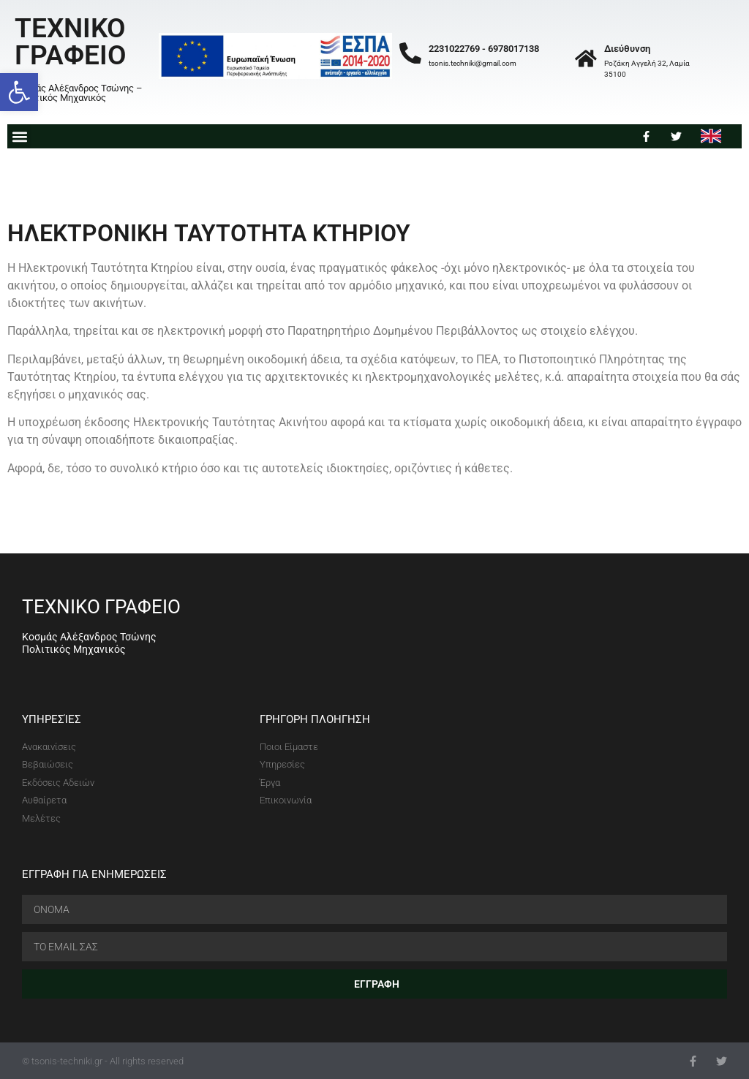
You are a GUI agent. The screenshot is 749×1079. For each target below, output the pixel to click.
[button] (19, 92)
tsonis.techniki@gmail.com (472, 63)
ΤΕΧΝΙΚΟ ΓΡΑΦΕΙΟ (71, 41)
